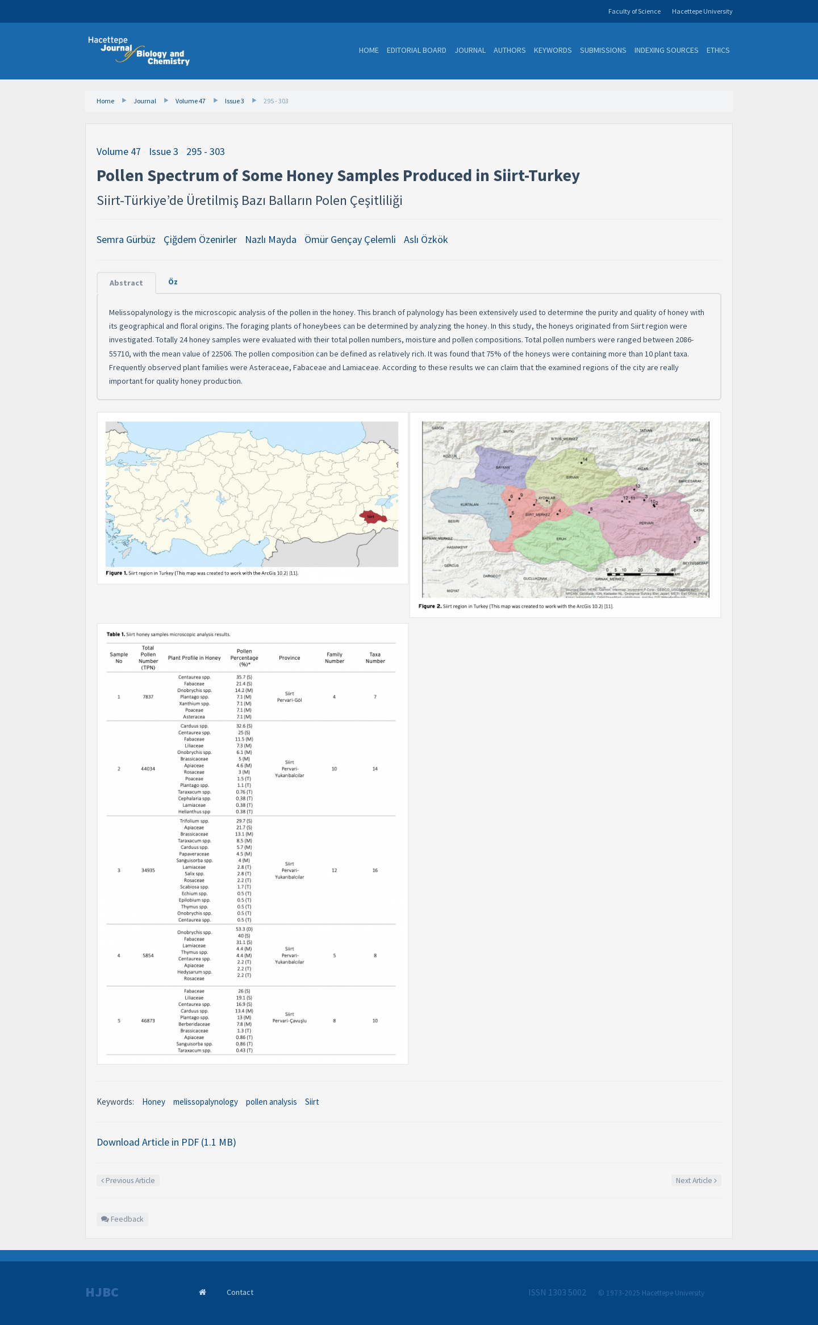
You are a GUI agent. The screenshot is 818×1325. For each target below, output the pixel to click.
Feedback (122, 1219)
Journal (470, 50)
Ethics (718, 50)
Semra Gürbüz (126, 239)
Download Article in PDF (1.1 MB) (166, 1141)
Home (369, 50)
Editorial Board (416, 50)
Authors (510, 50)
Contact (240, 1292)
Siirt (312, 1101)
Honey (153, 1101)
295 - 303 (276, 101)
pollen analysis (271, 1101)
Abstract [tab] (126, 283)
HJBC (102, 1292)
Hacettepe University (702, 11)
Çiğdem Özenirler (200, 239)
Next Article (696, 1180)
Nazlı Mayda (271, 239)
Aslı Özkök (426, 239)
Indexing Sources (667, 50)
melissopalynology (205, 1101)
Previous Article (128, 1180)
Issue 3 (234, 101)
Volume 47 (191, 101)
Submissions (603, 50)
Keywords (553, 50)
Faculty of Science (634, 11)
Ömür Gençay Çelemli (350, 239)
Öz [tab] (173, 281)
